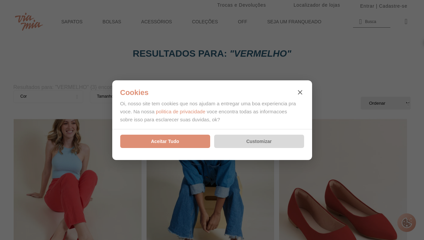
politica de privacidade (180, 111)
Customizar (258, 141)
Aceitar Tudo (165, 141)
